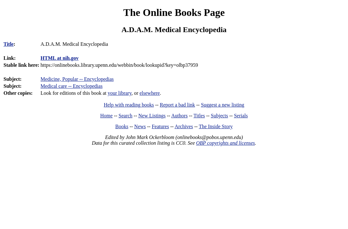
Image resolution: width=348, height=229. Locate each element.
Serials (241, 115)
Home (106, 115)
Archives (183, 126)
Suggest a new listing (222, 105)
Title (8, 44)
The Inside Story (216, 126)
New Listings (152, 115)
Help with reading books (129, 105)
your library (120, 93)
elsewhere (150, 93)
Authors (179, 115)
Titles (199, 115)
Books (121, 126)
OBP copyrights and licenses (225, 143)
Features (160, 126)
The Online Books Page (174, 12)
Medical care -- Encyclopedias (72, 86)
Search (126, 115)
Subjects (219, 115)
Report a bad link (177, 105)
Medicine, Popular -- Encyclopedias (77, 79)
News (140, 126)
